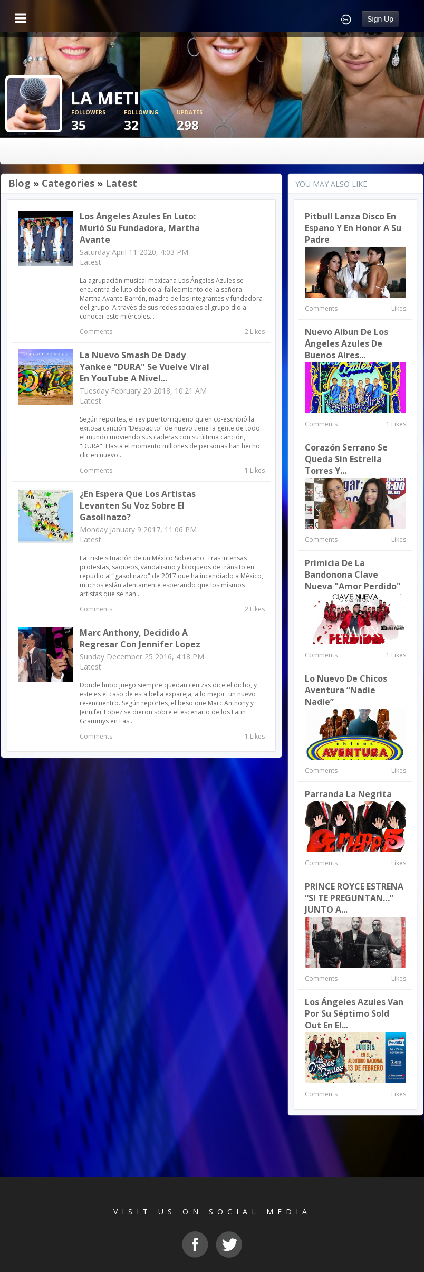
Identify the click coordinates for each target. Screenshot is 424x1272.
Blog (19, 183)
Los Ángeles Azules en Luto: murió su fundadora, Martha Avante (140, 228)
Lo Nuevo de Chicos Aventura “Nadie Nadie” (346, 690)
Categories (68, 183)
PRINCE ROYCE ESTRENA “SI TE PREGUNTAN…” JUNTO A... (354, 898)
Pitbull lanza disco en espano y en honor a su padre (353, 228)
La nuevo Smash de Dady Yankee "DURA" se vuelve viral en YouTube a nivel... (144, 366)
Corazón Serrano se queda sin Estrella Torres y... (346, 459)
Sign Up (380, 19)
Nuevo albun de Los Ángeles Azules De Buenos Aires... (346, 343)
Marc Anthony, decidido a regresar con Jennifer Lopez (140, 638)
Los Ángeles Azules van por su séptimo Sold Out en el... (354, 1013)
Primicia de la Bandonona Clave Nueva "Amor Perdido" (353, 574)
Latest (121, 183)
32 (150, 121)
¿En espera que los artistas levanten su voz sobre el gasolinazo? (138, 505)
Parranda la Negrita (348, 794)
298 (203, 121)
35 (97, 121)
